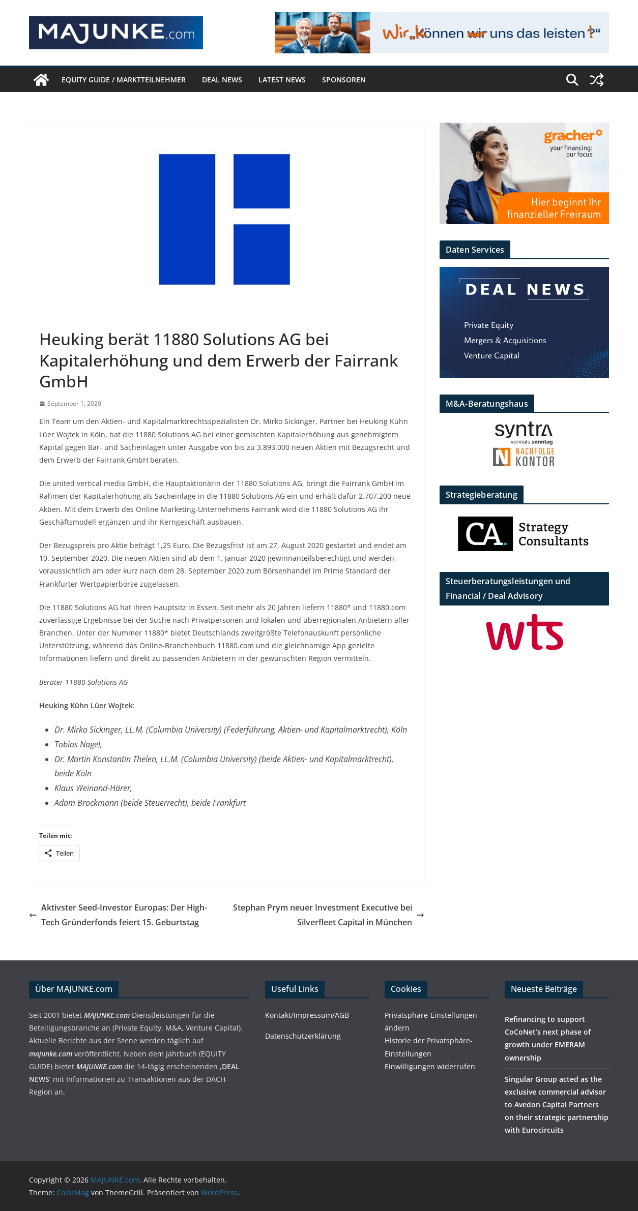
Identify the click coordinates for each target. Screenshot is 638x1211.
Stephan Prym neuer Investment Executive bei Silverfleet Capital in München (328, 915)
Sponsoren (344, 79)
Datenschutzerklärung (303, 1036)
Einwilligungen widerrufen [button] (430, 1066)
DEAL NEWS (222, 79)
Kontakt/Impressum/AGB (307, 1015)
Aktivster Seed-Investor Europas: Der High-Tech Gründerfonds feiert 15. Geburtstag (118, 915)
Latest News (282, 79)
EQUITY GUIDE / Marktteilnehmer (124, 79)
